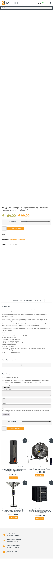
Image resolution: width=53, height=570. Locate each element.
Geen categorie (14, 239)
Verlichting (22, 239)
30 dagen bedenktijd (12, 551)
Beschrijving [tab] (14, 300)
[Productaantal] (4, 228)
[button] (50, 3)
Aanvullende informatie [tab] (26, 300)
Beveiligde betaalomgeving (13, 545)
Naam (4, 398)
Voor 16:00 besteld (11, 534)
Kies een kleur (12, 220)
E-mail (4, 403)
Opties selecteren (16, 228)
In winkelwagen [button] (13, 477)
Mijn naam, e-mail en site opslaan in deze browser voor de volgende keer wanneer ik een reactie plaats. (25, 411)
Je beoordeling (6, 389)
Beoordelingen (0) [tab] (38, 300)
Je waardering (6, 385)
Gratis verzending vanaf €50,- (14, 539)
